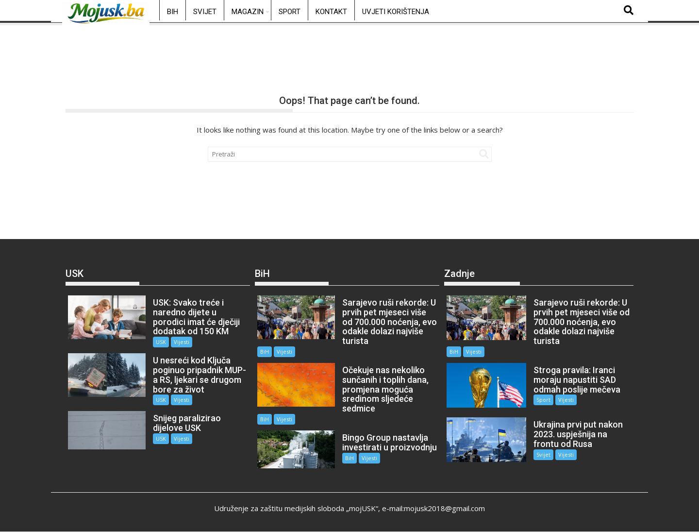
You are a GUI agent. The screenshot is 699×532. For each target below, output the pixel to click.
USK (160, 341)
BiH (172, 11)
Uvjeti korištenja (395, 11)
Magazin (248, 11)
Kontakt (331, 11)
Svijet (204, 11)
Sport (289, 11)
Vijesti (181, 341)
